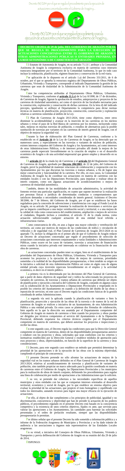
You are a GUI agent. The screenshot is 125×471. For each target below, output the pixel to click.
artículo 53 (85, 161)
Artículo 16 (45, 139)
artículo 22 (36, 161)
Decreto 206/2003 (72, 164)
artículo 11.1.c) (67, 96)
